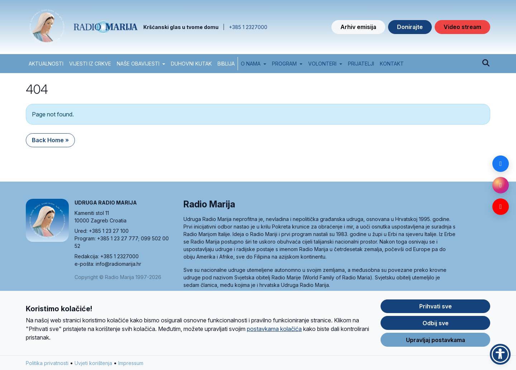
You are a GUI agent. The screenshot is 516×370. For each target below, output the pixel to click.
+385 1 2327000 (248, 27)
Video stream (462, 26)
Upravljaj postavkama (435, 344)
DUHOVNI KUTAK (191, 64)
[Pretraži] (485, 63)
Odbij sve (435, 327)
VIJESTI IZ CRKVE (90, 64)
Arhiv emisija (358, 26)
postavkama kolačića (274, 333)
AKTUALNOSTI (46, 64)
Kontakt (392, 64)
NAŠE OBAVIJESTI (138, 64)
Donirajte (410, 26)
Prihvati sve (435, 310)
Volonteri (322, 64)
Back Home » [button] (50, 140)
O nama (251, 64)
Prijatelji (361, 64)
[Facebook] (500, 163)
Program (284, 64)
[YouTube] (500, 206)
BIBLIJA (226, 64)
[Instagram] (500, 185)
